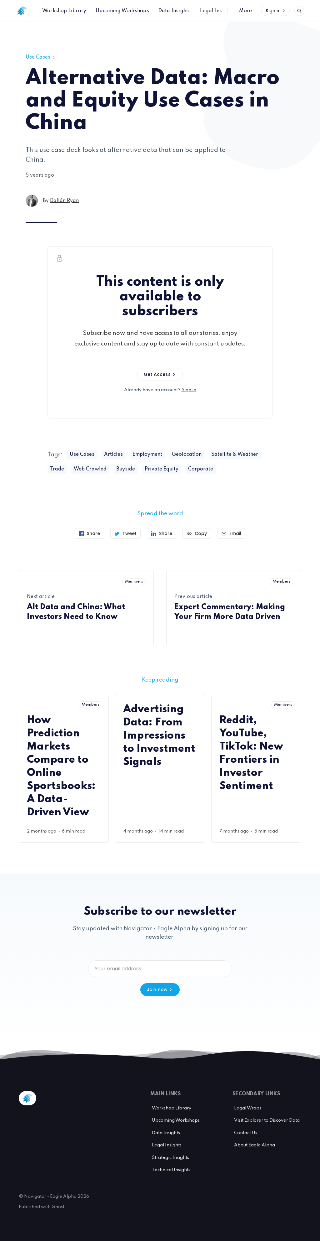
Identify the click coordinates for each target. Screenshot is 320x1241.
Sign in (276, 11)
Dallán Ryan (64, 200)
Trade (57, 469)
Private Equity (161, 469)
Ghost (58, 1207)
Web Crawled (90, 469)
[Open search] (299, 11)
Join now (160, 989)
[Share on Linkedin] (161, 533)
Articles (113, 454)
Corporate (200, 469)
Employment (147, 454)
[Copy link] (196, 533)
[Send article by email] (231, 533)
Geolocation (187, 454)
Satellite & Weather (234, 454)
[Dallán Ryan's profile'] (32, 201)
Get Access (160, 374)
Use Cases (41, 57)
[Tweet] (125, 533)
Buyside (125, 469)
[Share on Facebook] (89, 533)
